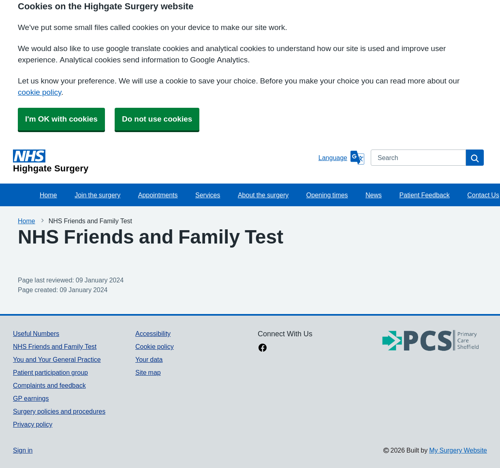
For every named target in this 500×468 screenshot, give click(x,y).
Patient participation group (50, 372)
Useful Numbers (36, 333)
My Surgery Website (458, 450)
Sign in (22, 450)
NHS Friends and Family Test (54, 346)
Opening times (327, 195)
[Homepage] (164, 161)
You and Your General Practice (57, 359)
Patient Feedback (425, 195)
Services (207, 195)
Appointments (158, 195)
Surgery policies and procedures (59, 411)
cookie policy (39, 92)
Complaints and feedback (49, 385)
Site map (148, 372)
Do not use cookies (157, 119)
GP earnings (31, 398)
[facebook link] (262, 348)
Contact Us (483, 195)
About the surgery (263, 195)
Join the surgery (97, 195)
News (373, 195)
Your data (148, 359)
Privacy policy (32, 424)
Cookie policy (154, 346)
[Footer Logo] (430, 341)
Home (48, 195)
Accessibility (153, 333)
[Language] (341, 158)
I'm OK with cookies (61, 119)
